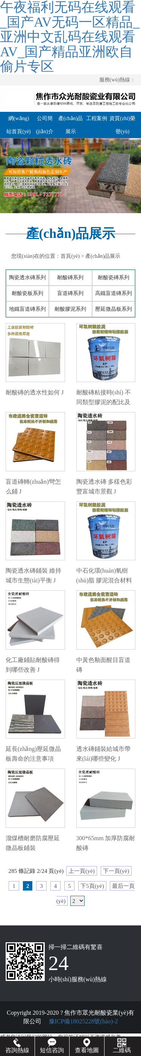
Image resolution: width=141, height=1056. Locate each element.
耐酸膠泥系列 (70, 309)
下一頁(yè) (116, 871)
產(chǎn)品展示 (70, 125)
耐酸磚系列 (70, 277)
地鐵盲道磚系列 (27, 309)
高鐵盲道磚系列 (113, 293)
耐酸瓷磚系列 (113, 277)
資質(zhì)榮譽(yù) (122, 125)
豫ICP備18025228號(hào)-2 (82, 1021)
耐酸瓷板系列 (27, 293)
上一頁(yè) (81, 871)
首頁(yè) (70, 256)
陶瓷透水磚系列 (27, 277)
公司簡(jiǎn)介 (44, 125)
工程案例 (96, 118)
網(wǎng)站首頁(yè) (18, 125)
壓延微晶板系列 (113, 309)
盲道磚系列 (70, 293)
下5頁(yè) (92, 886)
